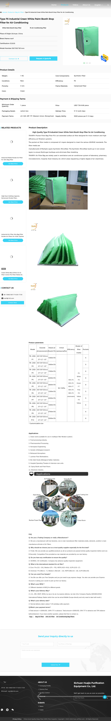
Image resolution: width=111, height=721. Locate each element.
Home (54, 5)
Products (64, 5)
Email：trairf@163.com (9, 691)
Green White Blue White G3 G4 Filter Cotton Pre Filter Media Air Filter (11, 275)
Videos (75, 5)
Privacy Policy (17, 719)
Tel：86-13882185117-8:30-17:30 (13, 688)
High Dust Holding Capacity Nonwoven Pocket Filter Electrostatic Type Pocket (10, 198)
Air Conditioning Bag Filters (65, 616)
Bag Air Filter (19, 12)
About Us (86, 5)
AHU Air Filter (50, 616)
